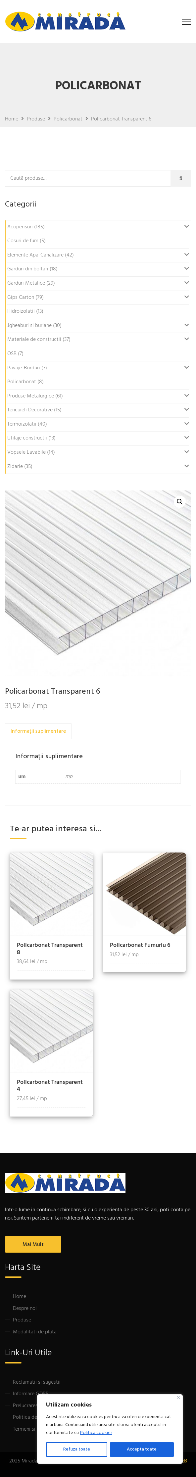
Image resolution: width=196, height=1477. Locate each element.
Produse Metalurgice (30, 396)
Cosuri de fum (22, 241)
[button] (180, 502)
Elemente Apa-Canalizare (35, 255)
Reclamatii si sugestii (37, 1382)
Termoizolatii (21, 424)
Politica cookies (96, 1433)
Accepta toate (142, 1449)
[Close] (178, 1397)
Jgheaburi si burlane (29, 325)
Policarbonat (21, 382)
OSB (12, 353)
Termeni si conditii (33, 1429)
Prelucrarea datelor (34, 1406)
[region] (110, 1429)
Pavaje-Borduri (23, 368)
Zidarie (15, 466)
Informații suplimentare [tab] (38, 731)
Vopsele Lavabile (26, 452)
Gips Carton (20, 297)
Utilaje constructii (27, 438)
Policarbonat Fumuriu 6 (140, 945)
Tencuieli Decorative (30, 410)
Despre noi (25, 1308)
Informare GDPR (31, 1394)
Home (19, 1296)
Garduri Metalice (26, 283)
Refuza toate (76, 1449)
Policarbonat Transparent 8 (50, 949)
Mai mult (33, 1244)
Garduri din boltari (27, 269)
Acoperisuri (20, 227)
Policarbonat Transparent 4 (50, 1086)
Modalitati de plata (35, 1332)
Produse (22, 1320)
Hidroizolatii (21, 311)
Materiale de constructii (34, 339)
